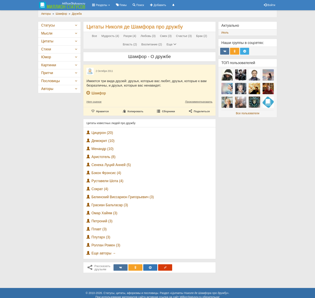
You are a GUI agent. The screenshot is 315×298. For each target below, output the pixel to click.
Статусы (48, 25)
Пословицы (50, 81)
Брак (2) (201, 36)
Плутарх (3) (100, 237)
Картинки (48, 65)
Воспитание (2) (151, 44)
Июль (225, 32)
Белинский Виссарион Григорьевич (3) (122, 197)
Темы (121, 5)
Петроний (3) (101, 221)
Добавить (158, 5)
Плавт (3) (99, 229)
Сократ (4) (99, 189)
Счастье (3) (184, 36)
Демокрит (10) (103, 141)
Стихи (46, 49)
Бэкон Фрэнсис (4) (106, 173)
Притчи (47, 73)
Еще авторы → (103, 253)
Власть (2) (130, 44)
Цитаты (47, 41)
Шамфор (98, 93)
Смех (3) (166, 36)
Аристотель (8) (103, 157)
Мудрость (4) (110, 36)
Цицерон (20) (102, 133)
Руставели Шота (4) (107, 181)
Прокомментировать (198, 101)
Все (94, 36)
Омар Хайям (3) (104, 213)
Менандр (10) (102, 149)
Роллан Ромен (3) (105, 245)
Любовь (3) (148, 36)
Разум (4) (130, 36)
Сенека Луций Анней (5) (111, 165)
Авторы (47, 89)
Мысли (46, 33)
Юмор (46, 57)
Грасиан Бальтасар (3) (109, 205)
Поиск (138, 5)
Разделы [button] (101, 5)
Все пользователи (247, 113)
